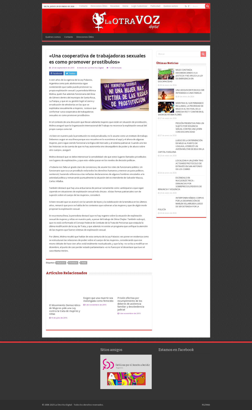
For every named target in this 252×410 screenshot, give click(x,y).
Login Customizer (139, 6)
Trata (83, 263)
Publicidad (155, 6)
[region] (126, 372)
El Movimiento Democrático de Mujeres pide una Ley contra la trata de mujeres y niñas (64, 309)
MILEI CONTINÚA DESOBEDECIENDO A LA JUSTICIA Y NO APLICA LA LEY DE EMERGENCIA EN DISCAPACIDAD (180, 76)
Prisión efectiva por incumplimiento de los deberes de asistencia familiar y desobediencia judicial (130, 304)
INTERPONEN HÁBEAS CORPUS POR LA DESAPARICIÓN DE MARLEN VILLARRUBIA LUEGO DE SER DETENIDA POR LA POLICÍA (181, 204)
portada (73, 263)
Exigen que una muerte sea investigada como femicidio (98, 299)
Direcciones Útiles (99, 6)
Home (125, 6)
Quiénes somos (170, 6)
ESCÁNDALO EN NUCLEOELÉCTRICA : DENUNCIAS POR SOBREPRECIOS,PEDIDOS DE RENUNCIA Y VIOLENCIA (180, 184)
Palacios (61, 263)
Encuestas (114, 6)
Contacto (83, 6)
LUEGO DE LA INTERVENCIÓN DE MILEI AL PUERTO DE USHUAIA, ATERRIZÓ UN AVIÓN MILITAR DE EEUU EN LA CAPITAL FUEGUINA (181, 146)
